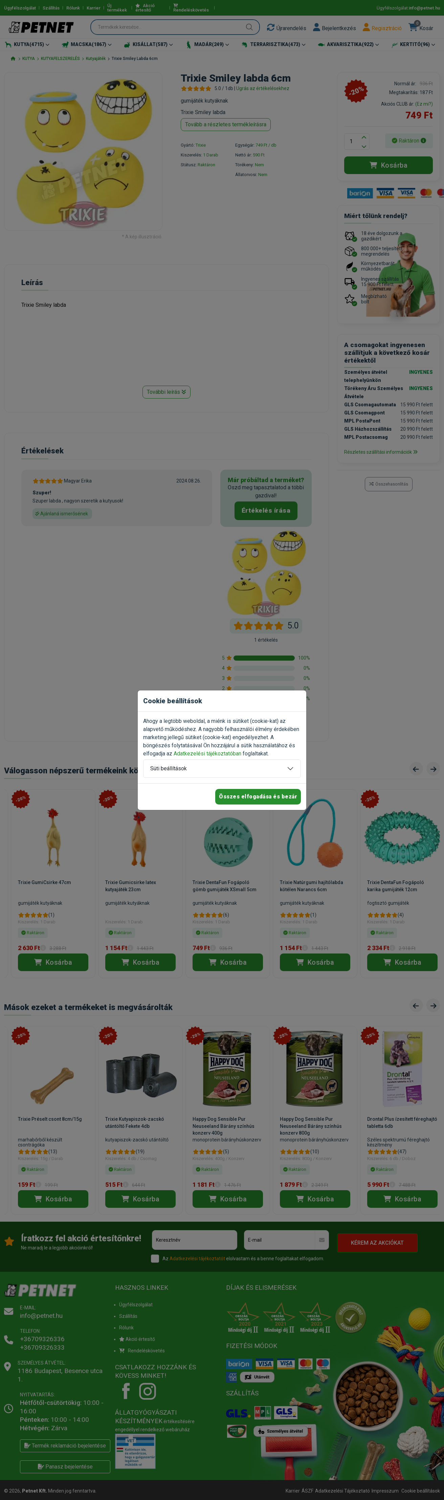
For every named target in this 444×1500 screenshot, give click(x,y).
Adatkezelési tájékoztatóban (207, 753)
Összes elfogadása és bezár (258, 796)
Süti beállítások (168, 768)
